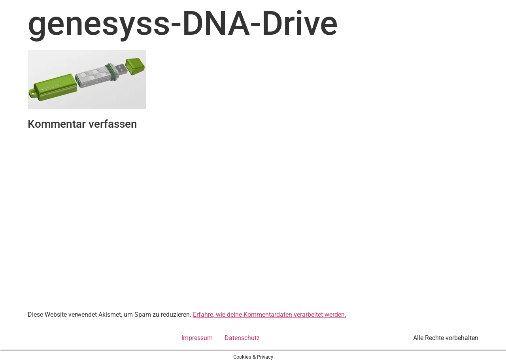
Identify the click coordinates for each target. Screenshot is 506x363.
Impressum (197, 338)
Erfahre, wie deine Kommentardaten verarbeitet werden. (269, 314)
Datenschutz (242, 338)
